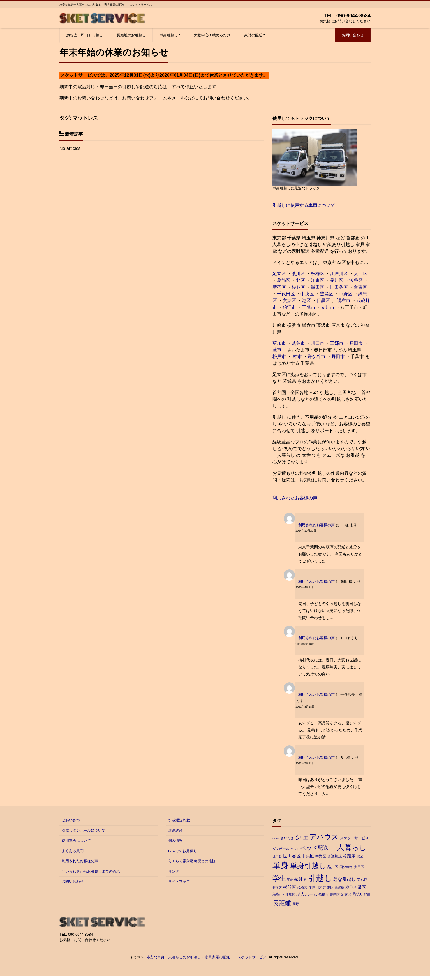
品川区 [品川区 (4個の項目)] (332, 867)
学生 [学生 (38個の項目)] (279, 878)
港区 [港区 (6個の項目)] (362, 887)
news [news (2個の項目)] (275, 838)
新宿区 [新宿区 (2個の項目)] (277, 887)
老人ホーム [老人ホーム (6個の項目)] (306, 894)
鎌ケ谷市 (316, 356)
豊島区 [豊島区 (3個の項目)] (335, 895)
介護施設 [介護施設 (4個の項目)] (334, 856)
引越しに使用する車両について (303, 205)
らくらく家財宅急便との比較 (192, 861)
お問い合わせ (353, 35)
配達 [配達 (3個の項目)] (367, 895)
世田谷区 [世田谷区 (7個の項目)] (292, 856)
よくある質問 (73, 851)
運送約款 (175, 830)
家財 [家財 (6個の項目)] (298, 879)
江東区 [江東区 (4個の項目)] (328, 887)
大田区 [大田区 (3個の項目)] (359, 867)
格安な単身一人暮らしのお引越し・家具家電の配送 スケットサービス (206, 957)
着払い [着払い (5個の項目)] (278, 894)
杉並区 (298, 287)
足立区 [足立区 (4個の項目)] (346, 894)
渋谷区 (356, 280)
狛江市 (289, 307)
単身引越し (168, 35)
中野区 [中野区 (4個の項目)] (320, 856)
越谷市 (298, 343)
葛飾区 (283, 280)
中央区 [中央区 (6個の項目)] (308, 856)
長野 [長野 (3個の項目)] (295, 904)
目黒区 (323, 300)
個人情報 (175, 840)
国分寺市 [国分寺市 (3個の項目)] (346, 867)
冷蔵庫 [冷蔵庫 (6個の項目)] (349, 856)
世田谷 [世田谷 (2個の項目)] (277, 856)
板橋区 (317, 273)
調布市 (343, 300)
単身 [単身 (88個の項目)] (280, 865)
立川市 (327, 307)
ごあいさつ (71, 820)
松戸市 (279, 356)
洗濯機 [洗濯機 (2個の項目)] (339, 887)
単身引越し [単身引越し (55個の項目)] (308, 865)
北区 (300, 280)
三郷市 (336, 343)
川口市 (317, 343)
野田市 (338, 356)
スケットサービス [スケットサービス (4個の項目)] (354, 838)
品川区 (336, 280)
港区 (306, 300)
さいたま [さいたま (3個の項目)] (287, 838)
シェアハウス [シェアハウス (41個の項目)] (317, 837)
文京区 (289, 300)
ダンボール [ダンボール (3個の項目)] (280, 849)
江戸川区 (339, 273)
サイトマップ (179, 881)
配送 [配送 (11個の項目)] (358, 894)
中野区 (345, 293)
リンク (173, 871)
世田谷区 (339, 287)
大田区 (360, 273)
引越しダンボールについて (83, 830)
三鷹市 (308, 307)
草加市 (279, 343)
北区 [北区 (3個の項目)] (360, 856)
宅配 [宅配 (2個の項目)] (290, 879)
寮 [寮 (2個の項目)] (305, 879)
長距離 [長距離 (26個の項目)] (281, 903)
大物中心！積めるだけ (212, 35)
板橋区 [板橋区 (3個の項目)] (302, 888)
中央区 (307, 293)
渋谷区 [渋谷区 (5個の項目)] (351, 887)
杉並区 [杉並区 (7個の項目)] (289, 887)
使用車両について (76, 840)
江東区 (317, 280)
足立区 (279, 273)
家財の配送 (253, 35)
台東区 (360, 287)
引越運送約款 (179, 820)
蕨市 (276, 349)
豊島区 (326, 293)
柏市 (297, 356)
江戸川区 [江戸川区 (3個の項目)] (315, 888)
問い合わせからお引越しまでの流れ (91, 871)
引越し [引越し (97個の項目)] (320, 877)
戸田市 (356, 343)
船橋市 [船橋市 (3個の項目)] (323, 895)
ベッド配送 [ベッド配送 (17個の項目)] (314, 848)
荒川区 (298, 273)
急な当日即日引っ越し (84, 35)
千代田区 (286, 293)
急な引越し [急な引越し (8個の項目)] (344, 879)
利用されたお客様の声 (294, 497)
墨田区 (317, 287)
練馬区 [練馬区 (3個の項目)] (290, 895)
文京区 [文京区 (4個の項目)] (362, 879)
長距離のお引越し (131, 35)
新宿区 (279, 287)
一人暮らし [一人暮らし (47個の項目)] (348, 847)
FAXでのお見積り (182, 851)
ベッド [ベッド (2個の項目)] (295, 848)
